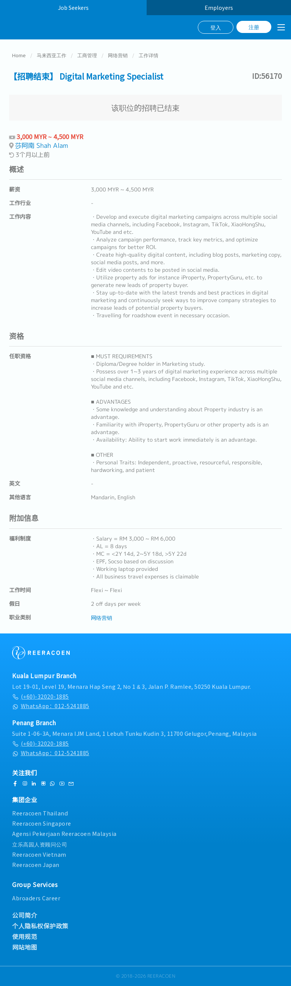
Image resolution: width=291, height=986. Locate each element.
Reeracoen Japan (35, 864)
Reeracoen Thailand (40, 813)
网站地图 (24, 947)
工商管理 (87, 55)
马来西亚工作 (51, 55)
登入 (215, 27)
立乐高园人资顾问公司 (39, 844)
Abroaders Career (36, 898)
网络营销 (118, 55)
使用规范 (24, 936)
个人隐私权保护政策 (40, 926)
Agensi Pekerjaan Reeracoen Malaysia (64, 833)
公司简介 (24, 915)
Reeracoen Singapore (41, 823)
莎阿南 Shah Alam (41, 145)
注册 (254, 27)
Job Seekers (73, 7)
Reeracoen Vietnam (39, 854)
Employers (219, 7)
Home (19, 55)
